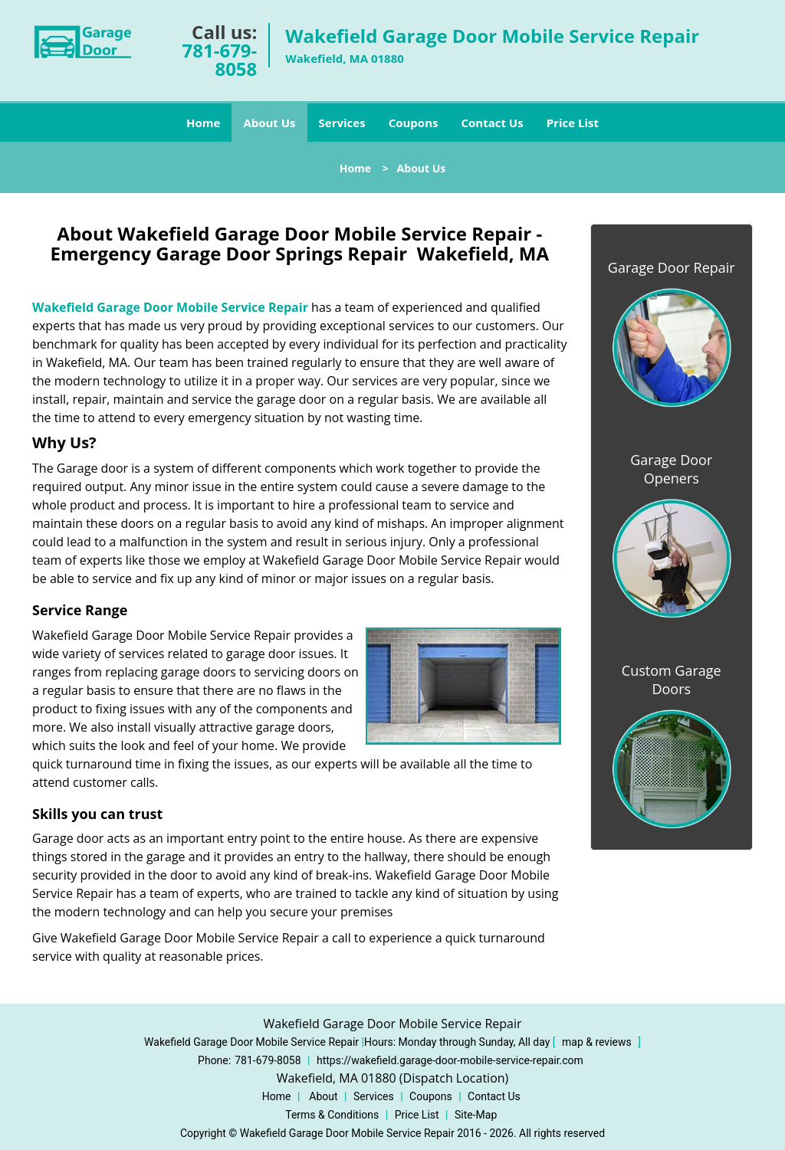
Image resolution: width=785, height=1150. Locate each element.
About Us (269, 122)
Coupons (413, 122)
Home (203, 122)
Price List (573, 122)
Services (342, 122)
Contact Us (492, 122)
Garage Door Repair (671, 267)
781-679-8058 (220, 59)
